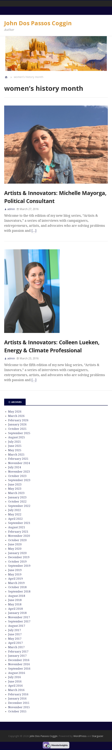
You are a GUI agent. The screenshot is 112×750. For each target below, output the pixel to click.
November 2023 (19, 471)
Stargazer (97, 736)
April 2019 (15, 578)
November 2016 (19, 664)
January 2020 (17, 553)
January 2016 (17, 698)
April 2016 (15, 685)
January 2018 (17, 613)
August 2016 (16, 673)
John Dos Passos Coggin (38, 23)
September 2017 (19, 621)
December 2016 (18, 660)
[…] (33, 231)
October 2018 (17, 587)
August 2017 (16, 625)
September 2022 (19, 506)
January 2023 (17, 497)
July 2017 (14, 630)
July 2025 (14, 441)
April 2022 (15, 518)
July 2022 (14, 510)
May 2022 (14, 514)
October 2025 (17, 428)
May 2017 (14, 638)
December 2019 (18, 557)
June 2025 (15, 445)
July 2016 (14, 677)
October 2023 (17, 476)
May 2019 (14, 574)
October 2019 (17, 561)
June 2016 (15, 681)
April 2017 (15, 642)
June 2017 (15, 634)
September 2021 (19, 523)
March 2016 (16, 690)
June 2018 (15, 600)
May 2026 (14, 411)
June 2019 (15, 570)
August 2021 (16, 527)
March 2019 (16, 583)
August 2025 (16, 437)
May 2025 (14, 450)
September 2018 (19, 591)
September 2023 (19, 480)
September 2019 (19, 565)
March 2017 (16, 647)
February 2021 (18, 531)
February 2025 (18, 458)
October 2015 (17, 711)
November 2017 (19, 617)
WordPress (80, 736)
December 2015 (18, 703)
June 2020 (15, 544)
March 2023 (16, 493)
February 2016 (18, 694)
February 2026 (18, 420)
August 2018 (16, 595)
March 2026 (16, 416)
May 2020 (14, 548)
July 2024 (14, 467)
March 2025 (16, 454)
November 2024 (19, 463)
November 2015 (19, 707)
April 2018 (15, 608)
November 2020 (19, 535)
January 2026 (17, 424)
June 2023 (15, 484)
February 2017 (18, 651)
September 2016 (19, 668)
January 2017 (17, 655)
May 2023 (14, 488)
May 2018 (14, 604)
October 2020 (17, 540)
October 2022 (17, 501)
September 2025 (19, 433)
